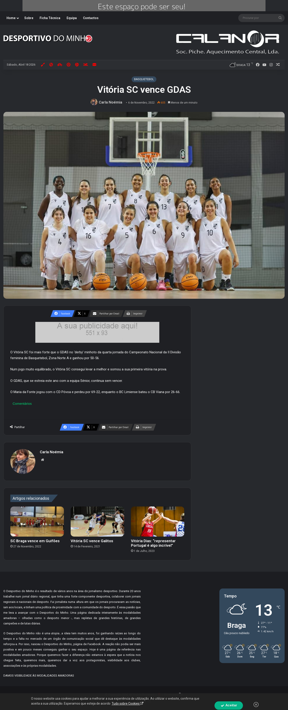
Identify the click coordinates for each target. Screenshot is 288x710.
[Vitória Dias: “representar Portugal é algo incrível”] (157, 522)
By (181, 694)
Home (11, 18)
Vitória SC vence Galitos (92, 541)
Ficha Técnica (50, 18)
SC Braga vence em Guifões (35, 541)
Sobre (28, 18)
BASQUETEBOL (144, 79)
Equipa (72, 18)
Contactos (91, 18)
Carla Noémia (110, 102)
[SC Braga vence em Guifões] (37, 522)
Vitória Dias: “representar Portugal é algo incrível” (153, 543)
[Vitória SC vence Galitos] (97, 522)
